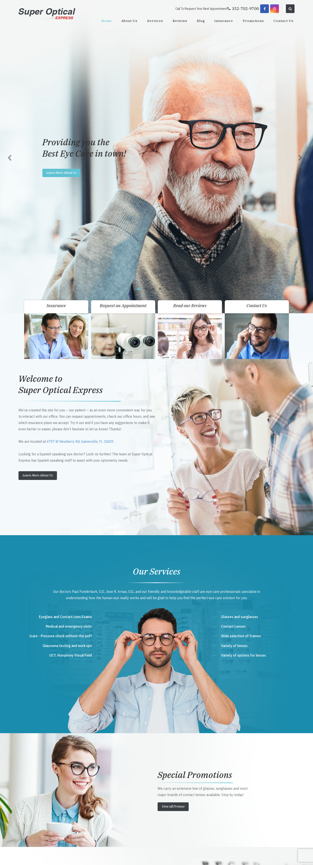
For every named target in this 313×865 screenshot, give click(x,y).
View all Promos (173, 497)
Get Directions (112, 770)
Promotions (253, 21)
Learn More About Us (38, 166)
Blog (201, 21)
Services (155, 21)
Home (106, 21)
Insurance (223, 21)
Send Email (108, 795)
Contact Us (283, 21)
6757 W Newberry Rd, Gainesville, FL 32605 (80, 132)
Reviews (180, 21)
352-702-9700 (111, 778)
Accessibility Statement (95, 857)
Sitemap (114, 857)
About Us (129, 21)
